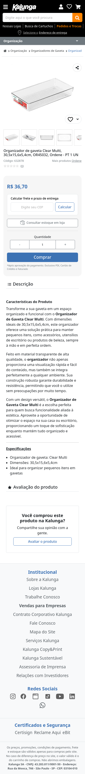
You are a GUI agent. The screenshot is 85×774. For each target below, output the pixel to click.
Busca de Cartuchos (39, 26)
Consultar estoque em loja (42, 222)
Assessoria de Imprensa (42, 667)
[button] (11, 137)
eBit (66, 732)
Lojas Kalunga (42, 588)
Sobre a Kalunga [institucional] (43, 579)
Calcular (64, 207)
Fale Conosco (43, 623)
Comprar (42, 257)
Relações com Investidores (43, 675)
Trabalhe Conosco (42, 597)
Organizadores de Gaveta (47, 51)
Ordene (77, 161)
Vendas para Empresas (42, 606)
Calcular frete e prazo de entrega (34, 198)
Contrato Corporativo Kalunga (42, 614)
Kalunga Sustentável (42, 658)
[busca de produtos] (38, 17)
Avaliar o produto (42, 541)
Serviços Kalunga (42, 640)
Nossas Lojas (12, 26)
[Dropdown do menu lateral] (42, 41)
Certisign (23, 732)
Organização (18, 51)
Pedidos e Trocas (69, 26)
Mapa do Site (42, 632)
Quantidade (42, 237)
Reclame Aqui (47, 732)
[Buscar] (77, 17)
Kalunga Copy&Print (42, 649)
